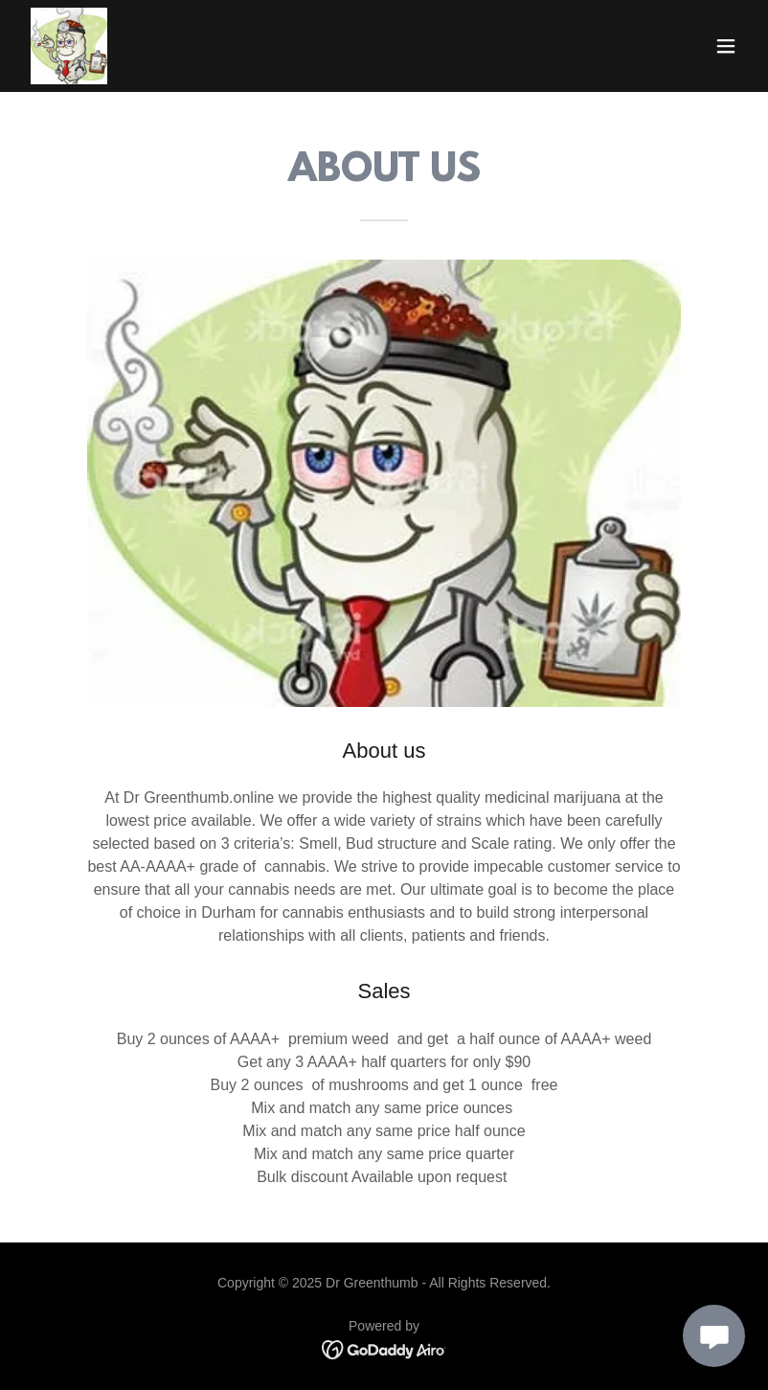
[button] (726, 46)
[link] (69, 46)
